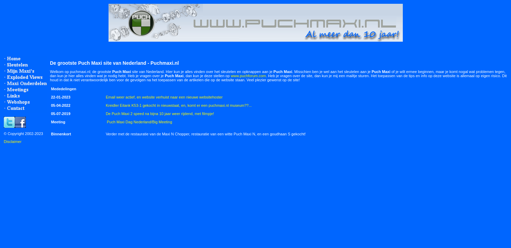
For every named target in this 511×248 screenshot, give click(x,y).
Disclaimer (12, 142)
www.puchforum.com (248, 76)
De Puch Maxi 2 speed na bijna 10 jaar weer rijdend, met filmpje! (160, 114)
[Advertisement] (119, 163)
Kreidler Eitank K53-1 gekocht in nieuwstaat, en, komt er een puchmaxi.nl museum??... (179, 105)
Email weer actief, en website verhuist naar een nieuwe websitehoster (164, 97)
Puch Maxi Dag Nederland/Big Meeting (139, 122)
